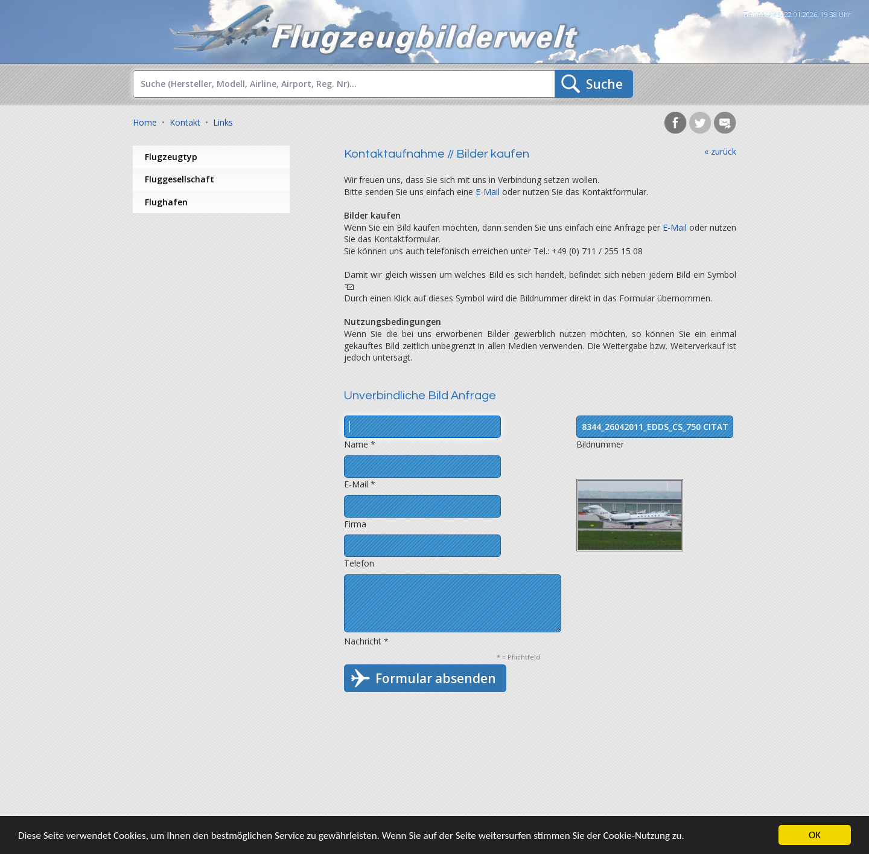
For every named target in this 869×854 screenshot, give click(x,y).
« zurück (720, 151)
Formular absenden (435, 678)
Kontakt (185, 122)
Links (223, 122)
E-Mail (488, 191)
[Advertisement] (229, 309)
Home (145, 122)
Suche (604, 83)
